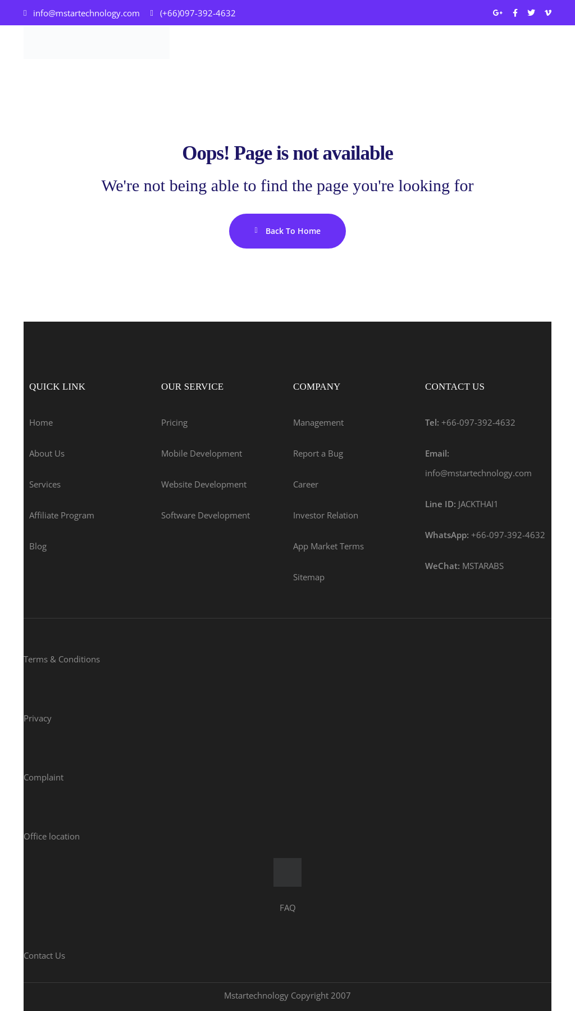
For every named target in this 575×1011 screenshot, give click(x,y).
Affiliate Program (61, 515)
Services (45, 484)
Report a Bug (318, 453)
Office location (52, 836)
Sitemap (309, 577)
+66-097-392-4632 (470, 422)
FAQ (288, 907)
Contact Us (44, 955)
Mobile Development (201, 453)
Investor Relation (325, 515)
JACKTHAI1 (462, 503)
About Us (47, 453)
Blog (38, 546)
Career (305, 484)
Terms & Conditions (62, 659)
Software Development (205, 515)
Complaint (43, 777)
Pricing (174, 422)
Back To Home (287, 230)
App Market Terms (328, 546)
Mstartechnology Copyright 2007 (287, 995)
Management (318, 422)
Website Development (204, 484)
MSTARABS (464, 565)
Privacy (38, 718)
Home (41, 422)
